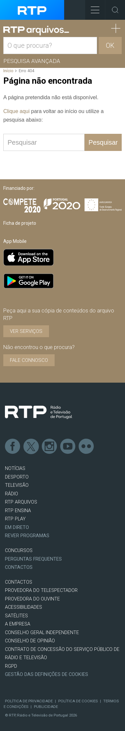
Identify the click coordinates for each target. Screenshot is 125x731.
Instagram (50, 446)
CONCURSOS (19, 550)
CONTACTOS (18, 582)
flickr (86, 446)
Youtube (68, 446)
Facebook (13, 446)
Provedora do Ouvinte (32, 599)
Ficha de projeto (19, 223)
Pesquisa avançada (31, 61)
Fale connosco (29, 360)
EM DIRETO (17, 527)
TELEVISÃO (17, 485)
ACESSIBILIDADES (23, 607)
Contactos (19, 567)
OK (110, 45)
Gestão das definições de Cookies (46, 674)
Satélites (16, 616)
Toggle (115, 10)
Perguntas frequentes (33, 559)
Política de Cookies (78, 701)
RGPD (11, 666)
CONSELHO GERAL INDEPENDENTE (42, 632)
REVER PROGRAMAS (27, 536)
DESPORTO (17, 477)
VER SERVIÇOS (26, 331)
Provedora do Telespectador (41, 590)
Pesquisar (103, 142)
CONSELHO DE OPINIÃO (30, 641)
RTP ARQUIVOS (21, 502)
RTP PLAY (15, 519)
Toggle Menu (92, 7)
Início (8, 70)
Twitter (31, 446)
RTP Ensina (18, 510)
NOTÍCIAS (15, 468)
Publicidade (46, 706)
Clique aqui (16, 111)
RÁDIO (11, 494)
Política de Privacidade (29, 701)
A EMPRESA (17, 624)
